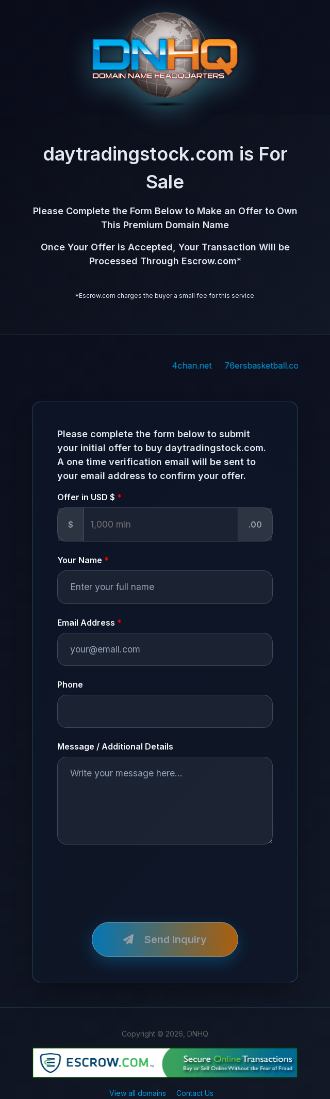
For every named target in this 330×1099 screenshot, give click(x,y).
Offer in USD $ (86, 497)
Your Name (79, 560)
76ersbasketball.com (277, 365)
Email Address (86, 622)
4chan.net (203, 365)
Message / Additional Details (115, 746)
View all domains (137, 1093)
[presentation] (135, 877)
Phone (70, 684)
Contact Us (194, 1093)
